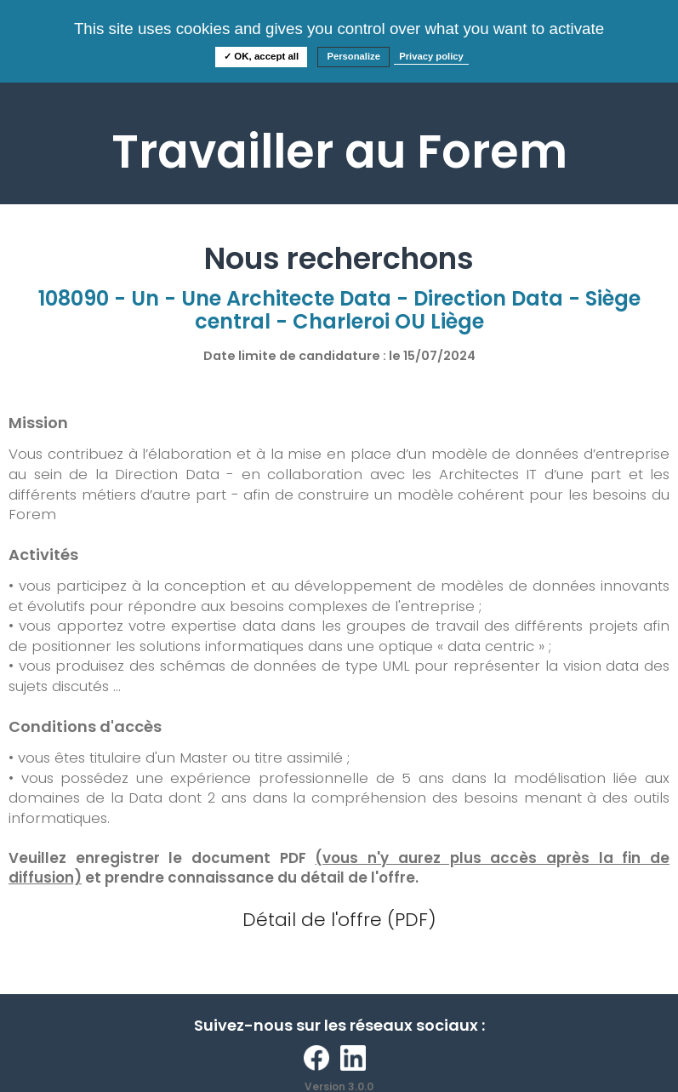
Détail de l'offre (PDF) (339, 919)
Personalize (353, 56)
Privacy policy (431, 56)
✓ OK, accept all (261, 56)
